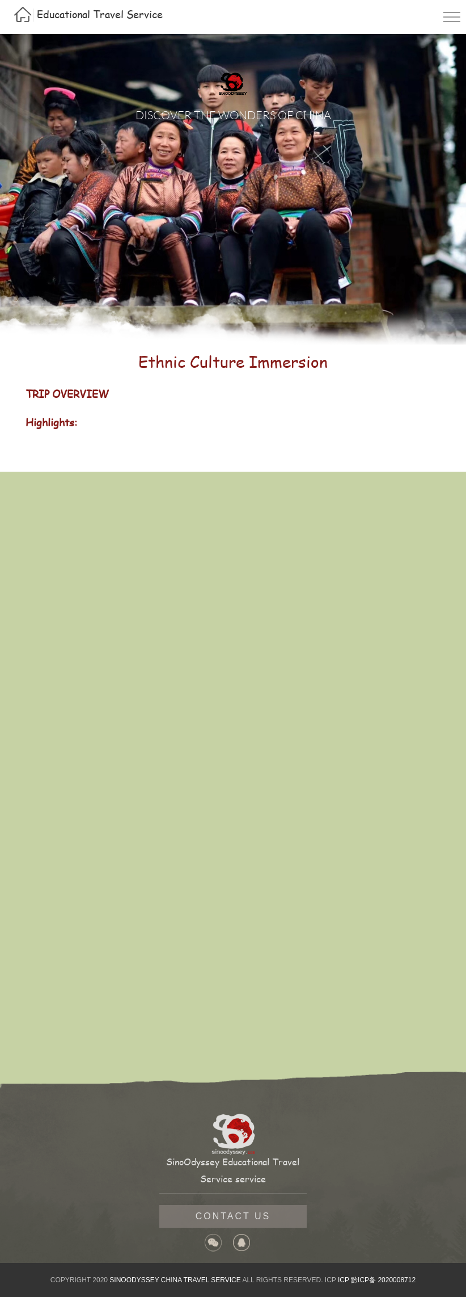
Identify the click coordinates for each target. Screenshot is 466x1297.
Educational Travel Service (100, 14)
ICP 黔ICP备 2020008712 (377, 1280)
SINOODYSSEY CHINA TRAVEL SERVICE (174, 1280)
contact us (233, 1216)
